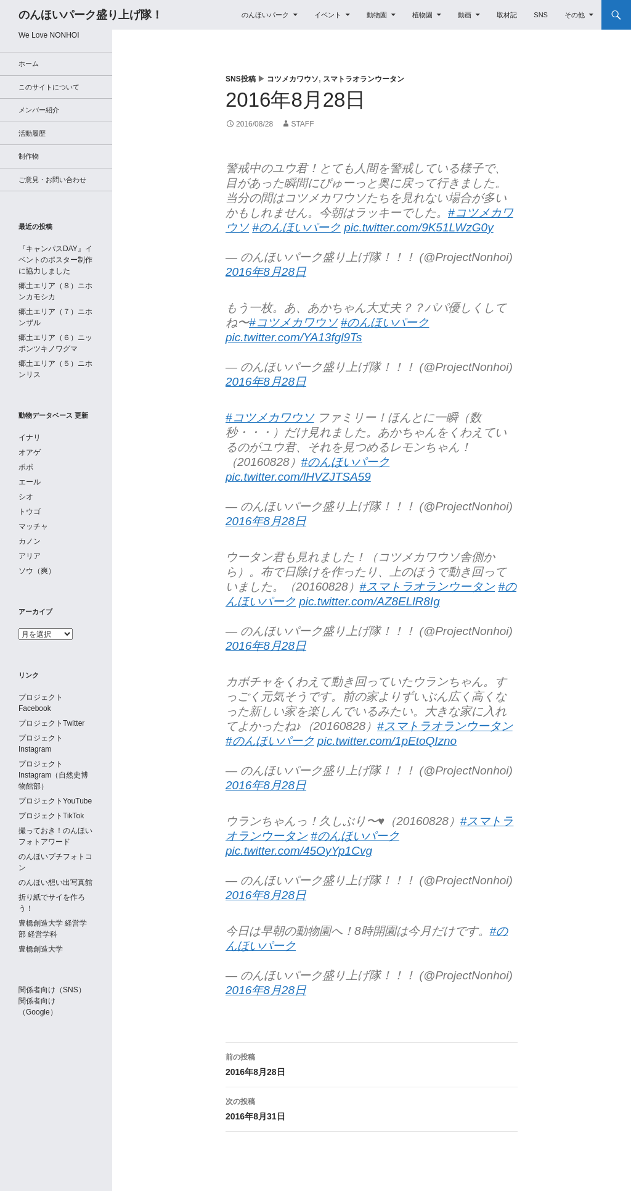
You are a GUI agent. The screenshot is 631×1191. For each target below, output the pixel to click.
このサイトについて (48, 87)
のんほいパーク (265, 15)
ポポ (25, 467)
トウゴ (29, 511)
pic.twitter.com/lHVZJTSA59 (298, 476)
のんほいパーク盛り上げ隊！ (90, 15)
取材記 (507, 15)
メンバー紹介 (38, 110)
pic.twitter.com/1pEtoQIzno (387, 740)
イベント (327, 15)
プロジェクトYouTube (55, 801)
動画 (464, 15)
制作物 (28, 156)
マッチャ (33, 526)
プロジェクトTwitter (51, 723)
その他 (574, 15)
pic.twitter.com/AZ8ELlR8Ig (369, 601)
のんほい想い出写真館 (55, 882)
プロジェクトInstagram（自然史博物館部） (53, 775)
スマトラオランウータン (363, 79)
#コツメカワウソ (293, 322)
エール (29, 482)
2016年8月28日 (266, 271)
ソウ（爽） (36, 570)
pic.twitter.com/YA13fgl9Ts (294, 337)
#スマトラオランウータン (427, 586)
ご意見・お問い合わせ (52, 179)
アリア (29, 556)
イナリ (29, 437)
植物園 (422, 15)
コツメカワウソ (293, 79)
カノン (29, 541)
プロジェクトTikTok (51, 815)
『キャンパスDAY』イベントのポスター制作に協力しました (55, 259)
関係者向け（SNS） (52, 990)
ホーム (28, 63)
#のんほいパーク (296, 227)
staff (302, 124)
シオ (25, 496)
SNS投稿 (241, 79)
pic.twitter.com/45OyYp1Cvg (299, 850)
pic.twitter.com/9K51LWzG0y (419, 227)
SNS (541, 15)
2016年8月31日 (372, 1107)
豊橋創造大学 (40, 949)
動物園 (377, 15)
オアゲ (29, 452)
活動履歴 (32, 133)
